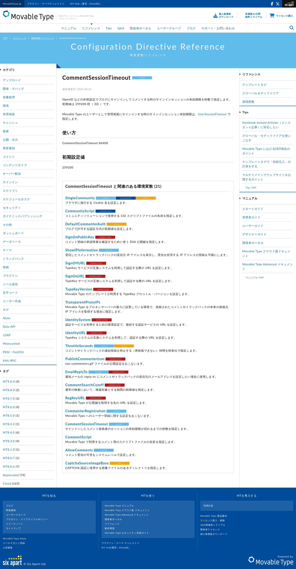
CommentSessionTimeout (86, 424)
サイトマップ (13, 528)
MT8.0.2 (9, 466)
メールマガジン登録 (15, 543)
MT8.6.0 (9, 407)
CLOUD (142, 78)
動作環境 (110, 528)
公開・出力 (10, 139)
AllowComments (79, 450)
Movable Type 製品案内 (215, 515)
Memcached (11, 343)
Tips (109, 28)
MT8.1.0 (9, 449)
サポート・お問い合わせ (218, 28)
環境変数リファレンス (42, 38)
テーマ (7, 250)
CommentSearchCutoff (84, 385)
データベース (12, 241)
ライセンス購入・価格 (214, 520)
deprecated (11, 475)
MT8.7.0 (9, 398)
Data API (9, 326)
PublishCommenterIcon (85, 359)
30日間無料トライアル (214, 524)
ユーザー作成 (12, 301)
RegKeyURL (75, 398)
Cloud (7, 483)
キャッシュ (10, 122)
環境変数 (248, 101)
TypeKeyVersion (78, 289)
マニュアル (68, 28)
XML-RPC (9, 360)
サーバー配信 (12, 173)
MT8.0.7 (9, 458)
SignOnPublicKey (79, 237)
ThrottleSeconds (79, 346)
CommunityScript (80, 211)
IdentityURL (75, 333)
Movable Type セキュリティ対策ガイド (127, 532)
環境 (6, 105)
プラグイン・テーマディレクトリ (46, 3)
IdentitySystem (78, 320)
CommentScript (78, 437)
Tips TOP (251, 187)
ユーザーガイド (253, 225)
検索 (6, 131)
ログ (6, 309)
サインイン (10, 182)
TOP (5, 38)
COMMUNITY (126, 198)
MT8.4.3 (9, 424)
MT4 (120, 463)
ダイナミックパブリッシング (22, 216)
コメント (9, 156)
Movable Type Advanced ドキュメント (127, 514)
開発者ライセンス (211, 529)
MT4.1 (116, 224)
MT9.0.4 (9, 381)
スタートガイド (253, 208)
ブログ (191, 28)
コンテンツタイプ (15, 165)
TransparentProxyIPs (82, 302)
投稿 (6, 267)
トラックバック (13, 258)
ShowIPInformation (81, 250)
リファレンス (91, 28)
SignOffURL (75, 263)
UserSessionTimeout (212, 114)
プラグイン (10, 275)
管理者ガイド (251, 217)
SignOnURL (75, 276)
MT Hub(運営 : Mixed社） (118, 547)
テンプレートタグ (254, 84)
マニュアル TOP (255, 277)
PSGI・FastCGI (13, 352)
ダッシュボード (13, 233)
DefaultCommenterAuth (85, 224)
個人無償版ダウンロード (215, 534)
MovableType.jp (12, 3)
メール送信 (10, 284)
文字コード (10, 292)
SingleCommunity (80, 198)
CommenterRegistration (85, 411)
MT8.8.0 (9, 390)
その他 (7, 224)
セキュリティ (12, 207)
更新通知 (9, 148)
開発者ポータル (140, 28)
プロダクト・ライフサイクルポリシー (27, 519)
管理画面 (9, 114)
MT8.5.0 (9, 415)
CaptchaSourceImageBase (87, 463)
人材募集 (9, 547)
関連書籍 (11, 510)
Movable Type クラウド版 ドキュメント (127, 510)
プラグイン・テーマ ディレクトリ (122, 543)
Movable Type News (16, 538)
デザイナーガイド (254, 234)
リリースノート (14, 523)
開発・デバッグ (13, 88)
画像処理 (9, 97)
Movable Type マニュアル (119, 505)
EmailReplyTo (76, 372)
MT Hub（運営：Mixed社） (86, 3)
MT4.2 (146, 198)
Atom (6, 318)
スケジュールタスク (16, 199)
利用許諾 (208, 505)
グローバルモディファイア (260, 93)
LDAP (7, 335)
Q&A (120, 28)
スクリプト (10, 190)
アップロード (12, 80)
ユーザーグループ (169, 28)
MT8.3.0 (9, 441)
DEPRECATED (105, 237)
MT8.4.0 (9, 432)
